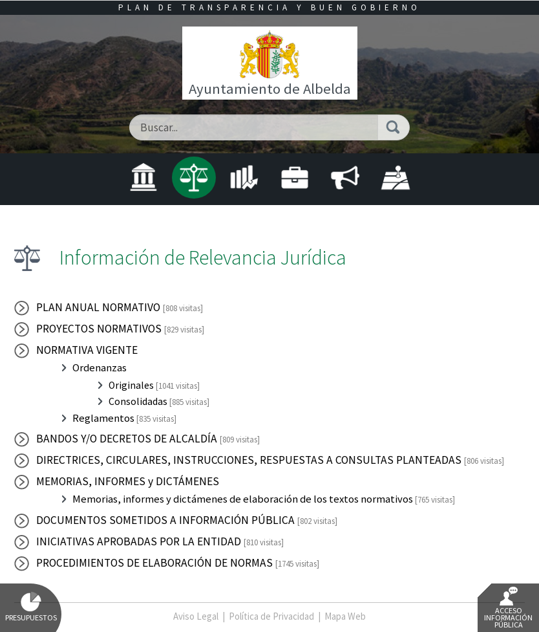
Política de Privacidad (271, 616)
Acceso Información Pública (508, 608)
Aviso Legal (195, 616)
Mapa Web (345, 616)
